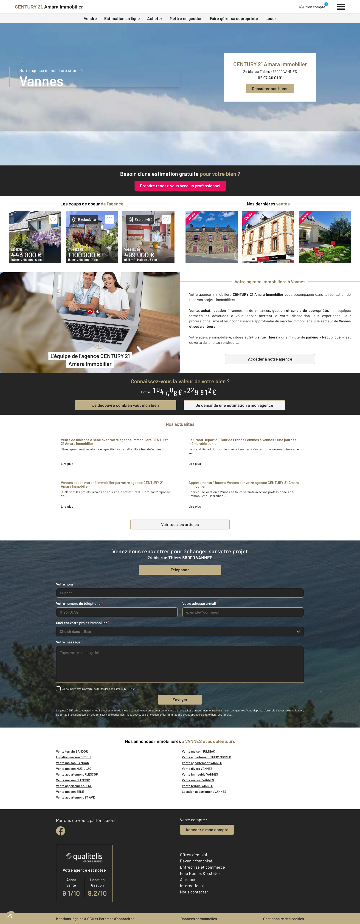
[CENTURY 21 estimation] (180, 148)
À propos (188, 879)
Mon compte (312, 6)
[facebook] (60, 831)
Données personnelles (198, 918)
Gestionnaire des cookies (283, 918)
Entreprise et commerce (202, 867)
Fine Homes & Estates (200, 873)
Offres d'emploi (193, 854)
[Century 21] (49, 6)
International (192, 885)
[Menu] (341, 6)
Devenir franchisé (196, 860)
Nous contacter (194, 891)
